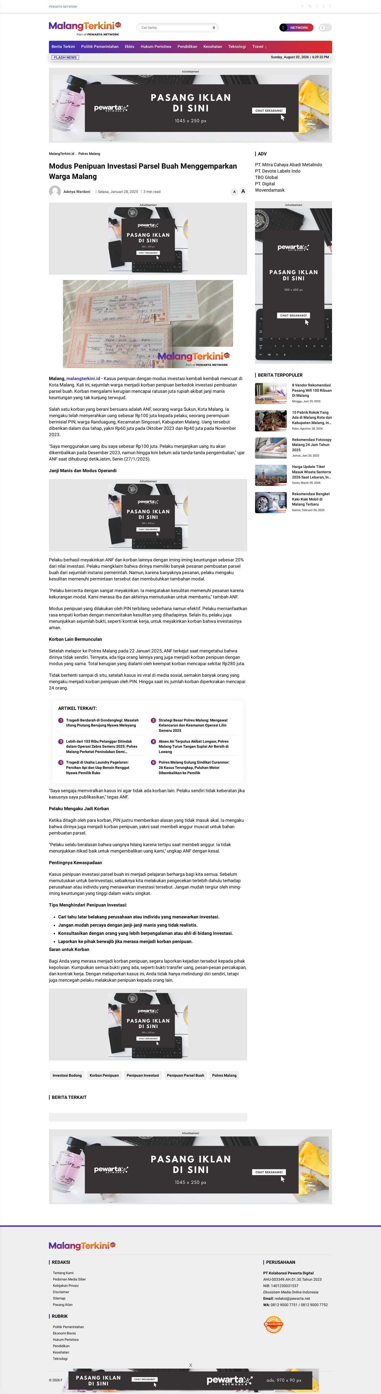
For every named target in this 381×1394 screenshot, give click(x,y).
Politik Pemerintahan (100, 46)
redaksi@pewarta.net (292, 1298)
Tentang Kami (63, 1273)
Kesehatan (212, 46)
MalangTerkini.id (61, 154)
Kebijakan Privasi (66, 1286)
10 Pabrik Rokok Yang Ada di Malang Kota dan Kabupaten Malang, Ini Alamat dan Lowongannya (312, 418)
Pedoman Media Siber (69, 1279)
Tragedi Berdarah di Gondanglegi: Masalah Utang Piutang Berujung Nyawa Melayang (102, 723)
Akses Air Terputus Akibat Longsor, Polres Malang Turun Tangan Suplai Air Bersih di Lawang (194, 746)
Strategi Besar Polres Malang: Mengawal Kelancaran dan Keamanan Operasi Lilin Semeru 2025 (193, 725)
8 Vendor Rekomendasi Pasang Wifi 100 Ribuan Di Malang (312, 390)
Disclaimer (61, 1292)
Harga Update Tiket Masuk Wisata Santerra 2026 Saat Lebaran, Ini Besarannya (311, 472)
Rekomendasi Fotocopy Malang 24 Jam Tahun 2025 (312, 444)
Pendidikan (187, 46)
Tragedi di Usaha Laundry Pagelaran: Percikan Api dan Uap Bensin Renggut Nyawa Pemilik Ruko (97, 767)
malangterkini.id (83, 378)
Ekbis (129, 46)
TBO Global (266, 177)
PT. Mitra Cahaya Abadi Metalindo (288, 164)
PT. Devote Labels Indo (278, 171)
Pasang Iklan (62, 1305)
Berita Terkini (63, 46)
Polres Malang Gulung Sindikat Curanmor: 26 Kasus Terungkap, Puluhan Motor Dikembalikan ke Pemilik (194, 767)
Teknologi (237, 46)
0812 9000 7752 (314, 1305)
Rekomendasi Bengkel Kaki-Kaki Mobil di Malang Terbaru (311, 499)
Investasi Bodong (66, 1075)
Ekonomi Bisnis (64, 1333)
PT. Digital (265, 183)
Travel (257, 46)
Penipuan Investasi (142, 1075)
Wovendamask (270, 190)
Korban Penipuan (103, 1075)
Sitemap (59, 1298)
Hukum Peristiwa (156, 46)
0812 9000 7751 (284, 1305)
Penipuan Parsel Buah (184, 1075)
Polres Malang (89, 154)
